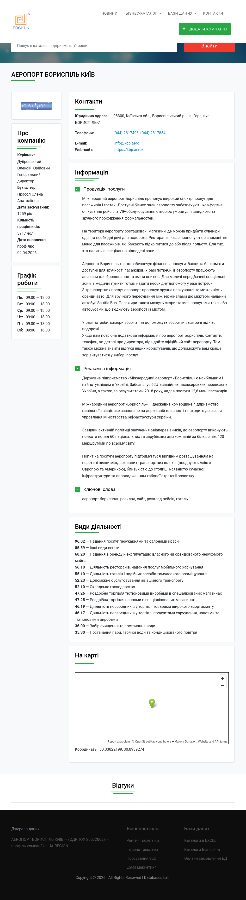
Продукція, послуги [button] (104, 189)
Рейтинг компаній (143, 840)
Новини (109, 13)
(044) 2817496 (126, 133)
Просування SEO (141, 858)
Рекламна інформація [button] (107, 368)
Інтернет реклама (142, 849)
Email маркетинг (141, 867)
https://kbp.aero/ (128, 149)
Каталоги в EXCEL (200, 840)
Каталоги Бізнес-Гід (202, 849)
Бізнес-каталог (141, 13)
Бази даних (180, 13)
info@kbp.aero (126, 143)
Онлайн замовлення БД (205, 858)
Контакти (213, 13)
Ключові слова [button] (99, 489)
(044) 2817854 (153, 133)
